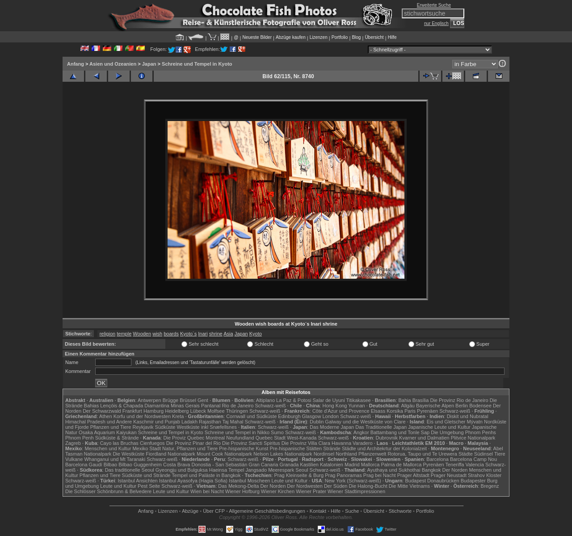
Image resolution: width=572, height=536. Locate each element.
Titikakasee (358, 400)
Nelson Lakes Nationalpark (282, 453)
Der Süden (336, 486)
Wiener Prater (311, 491)
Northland (346, 453)
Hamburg (153, 411)
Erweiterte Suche (434, 5)
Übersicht (374, 37)
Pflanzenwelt (372, 453)
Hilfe (392, 37)
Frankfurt (132, 411)
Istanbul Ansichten (137, 480)
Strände (332, 448)
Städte (465, 453)
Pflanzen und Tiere (110, 427)
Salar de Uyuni (328, 400)
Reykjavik (142, 427)
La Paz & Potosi (293, 400)
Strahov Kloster (484, 475)
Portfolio (340, 37)
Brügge (170, 400)
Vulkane (74, 459)
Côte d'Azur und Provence (341, 411)
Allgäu (408, 405)
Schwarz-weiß (270, 405)
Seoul (301, 470)
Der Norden (455, 470)
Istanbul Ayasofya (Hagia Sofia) (193, 480)
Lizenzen (319, 37)
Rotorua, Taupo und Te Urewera (422, 453)
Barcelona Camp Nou (473, 459)
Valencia (475, 464)
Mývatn (475, 421)
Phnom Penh (79, 437)
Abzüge (190, 511)
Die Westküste (128, 453)
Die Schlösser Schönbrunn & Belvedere (108, 491)
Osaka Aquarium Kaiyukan (108, 432)
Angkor (361, 432)
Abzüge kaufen (291, 37)
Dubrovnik (387, 437)
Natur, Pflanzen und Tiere (190, 448)
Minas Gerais (185, 405)
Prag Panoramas (343, 475)
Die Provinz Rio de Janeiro (459, 400)
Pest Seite (149, 486)
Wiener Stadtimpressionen (356, 491)
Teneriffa (454, 464)
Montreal (215, 437)
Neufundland (240, 437)
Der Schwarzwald (102, 411)
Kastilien (309, 464)
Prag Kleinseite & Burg (299, 475)
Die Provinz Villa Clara (306, 443)
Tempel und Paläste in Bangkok (206, 475)
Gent (203, 400)
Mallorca (370, 464)
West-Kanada (301, 437)
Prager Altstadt (413, 475)
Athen (105, 416)
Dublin (317, 421)
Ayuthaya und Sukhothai (394, 470)
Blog (356, 37)
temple (124, 333)
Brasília (420, 400)
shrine (216, 333)
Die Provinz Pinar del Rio (193, 443)
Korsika (395, 411)
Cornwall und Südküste (251, 416)
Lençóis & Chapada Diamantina (134, 405)
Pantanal (210, 405)
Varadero (362, 443)
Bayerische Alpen (435, 405)
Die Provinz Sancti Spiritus (251, 443)
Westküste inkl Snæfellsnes (207, 427)
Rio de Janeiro (237, 405)
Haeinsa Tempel (226, 470)
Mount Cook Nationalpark (224, 453)
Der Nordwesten (304, 486)
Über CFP (214, 511)
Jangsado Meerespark (269, 470)
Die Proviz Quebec (184, 437)
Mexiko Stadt (146, 448)
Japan (149, 64)
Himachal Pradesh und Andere (98, 421)
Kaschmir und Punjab (156, 421)
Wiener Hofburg (242, 491)
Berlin (461, 405)
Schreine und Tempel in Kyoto (197, 64)
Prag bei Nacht (379, 475)
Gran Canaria (263, 464)
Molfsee (216, 411)
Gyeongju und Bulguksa (182, 470)
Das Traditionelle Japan (381, 427)
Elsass (378, 411)
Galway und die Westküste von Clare (365, 421)
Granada (289, 464)
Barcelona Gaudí (83, 464)
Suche (352, 511)
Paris (410, 411)
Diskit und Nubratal (467, 416)
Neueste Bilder (257, 37)
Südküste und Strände (146, 475)
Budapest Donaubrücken (432, 480)
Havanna (341, 443)
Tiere (499, 453)
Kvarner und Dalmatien (424, 437)
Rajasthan (210, 421)
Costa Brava (176, 464)
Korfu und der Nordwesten (142, 416)
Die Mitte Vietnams (409, 486)
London (330, 416)
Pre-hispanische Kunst (243, 448)
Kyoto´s (188, 333)
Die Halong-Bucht (368, 486)
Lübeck (198, 411)
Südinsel (483, 453)
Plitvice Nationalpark (473, 437)
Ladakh (189, 421)
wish (157, 333)
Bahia (404, 400)
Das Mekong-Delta (238, 486)
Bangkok (431, 470)
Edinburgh (289, 416)
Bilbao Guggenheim (140, 464)
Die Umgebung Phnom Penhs (463, 432)
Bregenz (490, 486)
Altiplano (265, 400)
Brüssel (188, 400)
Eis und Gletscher (446, 421)
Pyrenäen (427, 411)
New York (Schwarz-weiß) (353, 480)
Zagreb (73, 443)
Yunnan (356, 405)
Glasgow (311, 416)
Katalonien (331, 464)
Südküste (165, 427)
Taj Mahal (232, 421)
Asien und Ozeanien (112, 64)
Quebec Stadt (271, 437)
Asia (228, 333)
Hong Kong (334, 405)
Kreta (178, 416)
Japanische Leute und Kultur (439, 427)
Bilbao (111, 464)
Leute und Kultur (290, 480)
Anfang (75, 64)
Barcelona (437, 459)
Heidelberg (177, 411)
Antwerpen (149, 400)
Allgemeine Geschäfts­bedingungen (267, 511)
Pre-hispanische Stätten (295, 448)
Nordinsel (324, 453)
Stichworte (400, 511)
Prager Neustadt (449, 475)
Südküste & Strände (117, 437)
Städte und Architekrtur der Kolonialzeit (384, 448)
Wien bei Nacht (207, 491)
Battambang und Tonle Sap (400, 432)
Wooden (142, 333)
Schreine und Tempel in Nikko (237, 432)
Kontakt (318, 511)
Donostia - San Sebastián (220, 464)
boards (171, 333)
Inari (202, 333)
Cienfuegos (152, 443)
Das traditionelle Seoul (129, 470)
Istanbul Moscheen (249, 480)
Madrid (352, 464)
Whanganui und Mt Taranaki (114, 459)
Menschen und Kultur (107, 448)
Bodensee (480, 405)
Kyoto (255, 333)
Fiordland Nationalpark (170, 453)
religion (107, 333)
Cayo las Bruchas (119, 443)
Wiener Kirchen (277, 491)
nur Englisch (436, 23)
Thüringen (237, 411)
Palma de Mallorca (401, 464)
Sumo (277, 432)
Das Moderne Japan (332, 427)
